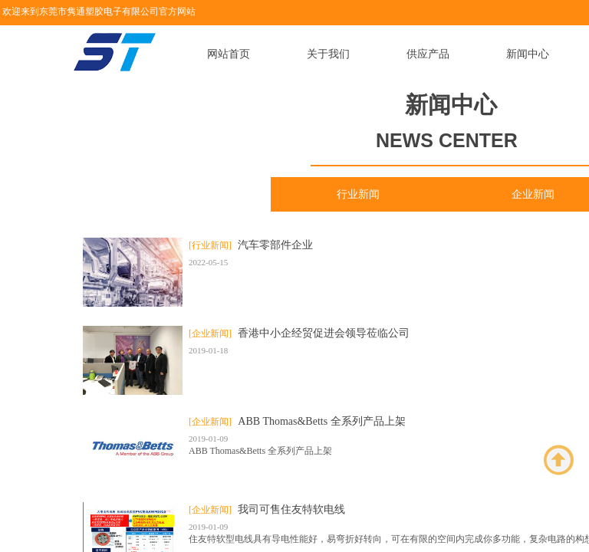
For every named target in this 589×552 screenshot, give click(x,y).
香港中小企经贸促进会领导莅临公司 (324, 333)
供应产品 (427, 54)
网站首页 (228, 54)
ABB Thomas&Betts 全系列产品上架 (321, 421)
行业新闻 (358, 194)
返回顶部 (559, 460)
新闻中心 (527, 54)
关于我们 (328, 54)
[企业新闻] (210, 333)
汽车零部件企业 (275, 245)
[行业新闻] (210, 245)
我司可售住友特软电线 (291, 509)
